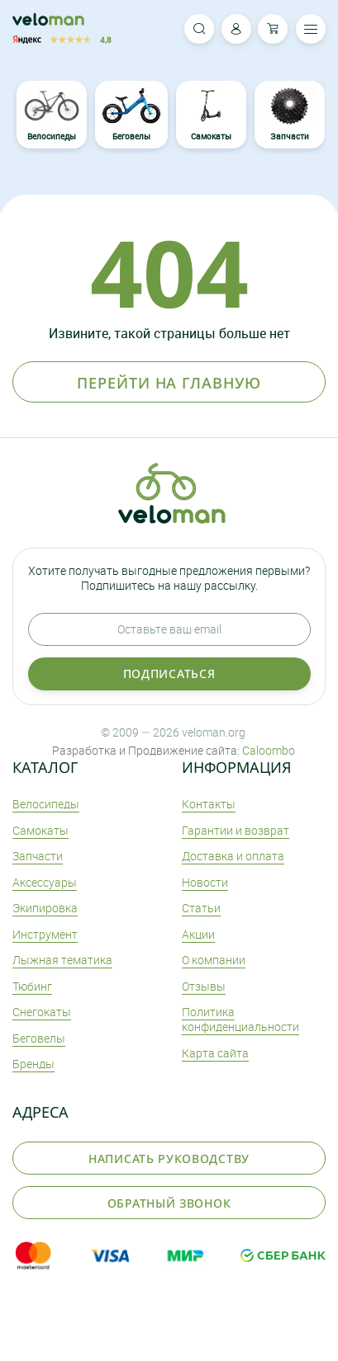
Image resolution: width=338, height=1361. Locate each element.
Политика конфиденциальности (240, 1019)
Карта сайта (215, 1053)
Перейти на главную (168, 383)
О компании (213, 960)
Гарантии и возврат (235, 830)
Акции (198, 934)
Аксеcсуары (44, 882)
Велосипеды (52, 115)
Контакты (209, 804)
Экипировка (45, 908)
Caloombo (268, 750)
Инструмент (45, 934)
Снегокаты (41, 1012)
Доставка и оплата (233, 856)
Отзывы (204, 986)
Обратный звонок (169, 1203)
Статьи (201, 908)
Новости (205, 882)
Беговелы (131, 115)
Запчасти (289, 115)
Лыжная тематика (62, 960)
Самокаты (211, 115)
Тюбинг (32, 986)
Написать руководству (169, 1158)
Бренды (33, 1063)
